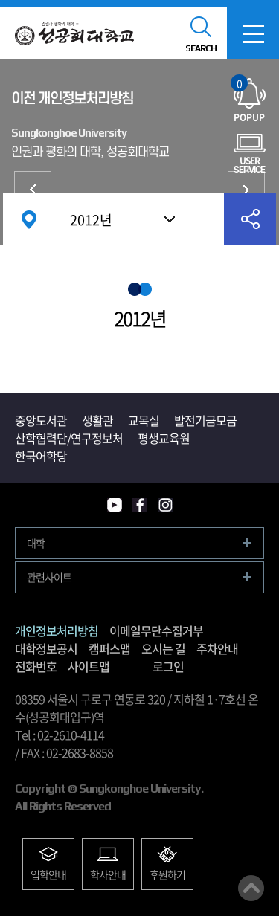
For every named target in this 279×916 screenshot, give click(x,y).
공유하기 (250, 219)
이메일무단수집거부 (246, 189)
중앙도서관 (41, 420)
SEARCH (201, 48)
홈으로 (29, 219)
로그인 (168, 666)
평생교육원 (164, 438)
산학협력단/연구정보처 (69, 438)
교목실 (143, 420)
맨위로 (251, 888)
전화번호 (36, 666)
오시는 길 (163, 648)
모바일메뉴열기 (253, 33)
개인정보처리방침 (32, 189)
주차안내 (217, 648)
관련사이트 (49, 577)
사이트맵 (88, 666)
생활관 (97, 420)
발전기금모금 (205, 420)
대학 (36, 542)
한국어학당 (41, 456)
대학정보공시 (46, 648)
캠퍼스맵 (109, 648)
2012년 (91, 220)
